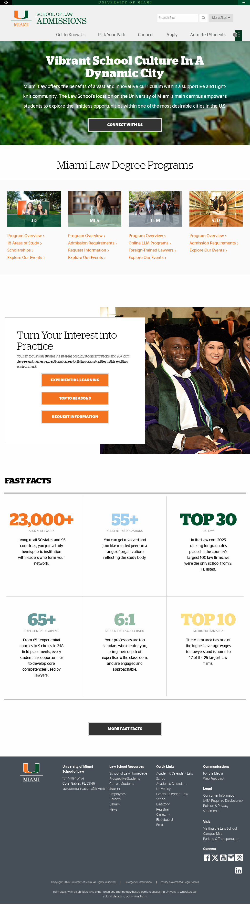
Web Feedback (214, 780)
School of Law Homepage (128, 775)
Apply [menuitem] (172, 35)
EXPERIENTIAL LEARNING (75, 380)
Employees (117, 795)
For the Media (213, 775)
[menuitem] (238, 35)
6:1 (124, 621)
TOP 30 (208, 521)
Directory (163, 805)
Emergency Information (138, 883)
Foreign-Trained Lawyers (152, 251)
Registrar (162, 811)
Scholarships (20, 251)
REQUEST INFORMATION (75, 417)
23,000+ (41, 521)
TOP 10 (208, 621)
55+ (125, 521)
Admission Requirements (92, 244)
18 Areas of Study (24, 244)
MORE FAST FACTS (125, 730)
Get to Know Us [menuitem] (70, 35)
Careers (115, 800)
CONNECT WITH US (125, 125)
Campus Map (212, 835)
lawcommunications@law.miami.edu (88, 790)
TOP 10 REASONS (75, 399)
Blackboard (164, 821)
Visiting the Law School (220, 830)
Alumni (114, 790)
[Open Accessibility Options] (6, 2)
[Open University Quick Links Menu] (244, 2)
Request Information (88, 251)
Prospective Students (124, 780)
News (113, 811)
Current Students (121, 785)
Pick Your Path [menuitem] (111, 35)
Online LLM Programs (150, 244)
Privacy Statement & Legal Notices (179, 883)
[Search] (203, 18)
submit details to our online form (124, 897)
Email (160, 826)
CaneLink (163, 816)
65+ (42, 621)
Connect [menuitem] (146, 35)
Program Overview (25, 236)
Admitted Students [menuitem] (208, 35)
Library (114, 805)
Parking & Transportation (221, 840)
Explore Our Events (26, 258)
